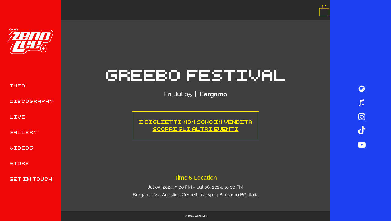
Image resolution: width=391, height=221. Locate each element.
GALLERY (23, 132)
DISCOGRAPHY (31, 101)
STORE (19, 163)
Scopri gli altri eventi (196, 129)
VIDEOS (21, 148)
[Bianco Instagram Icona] (362, 117)
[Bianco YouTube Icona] (362, 145)
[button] (324, 10)
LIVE (17, 116)
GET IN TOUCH (30, 179)
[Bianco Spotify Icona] (362, 89)
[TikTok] (362, 131)
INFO (17, 85)
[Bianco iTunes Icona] (362, 103)
